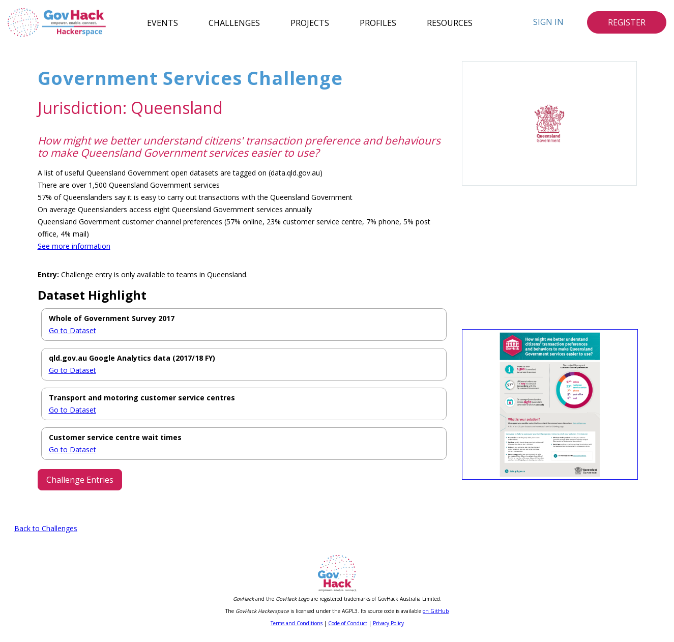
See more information (74, 246)
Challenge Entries (79, 479)
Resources (450, 22)
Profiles (378, 22)
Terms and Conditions (297, 625)
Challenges (234, 22)
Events (162, 22)
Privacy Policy (388, 625)
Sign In (548, 21)
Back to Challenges (45, 531)
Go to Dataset (72, 330)
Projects (309, 22)
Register (627, 22)
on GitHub (436, 613)
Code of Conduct (347, 625)
